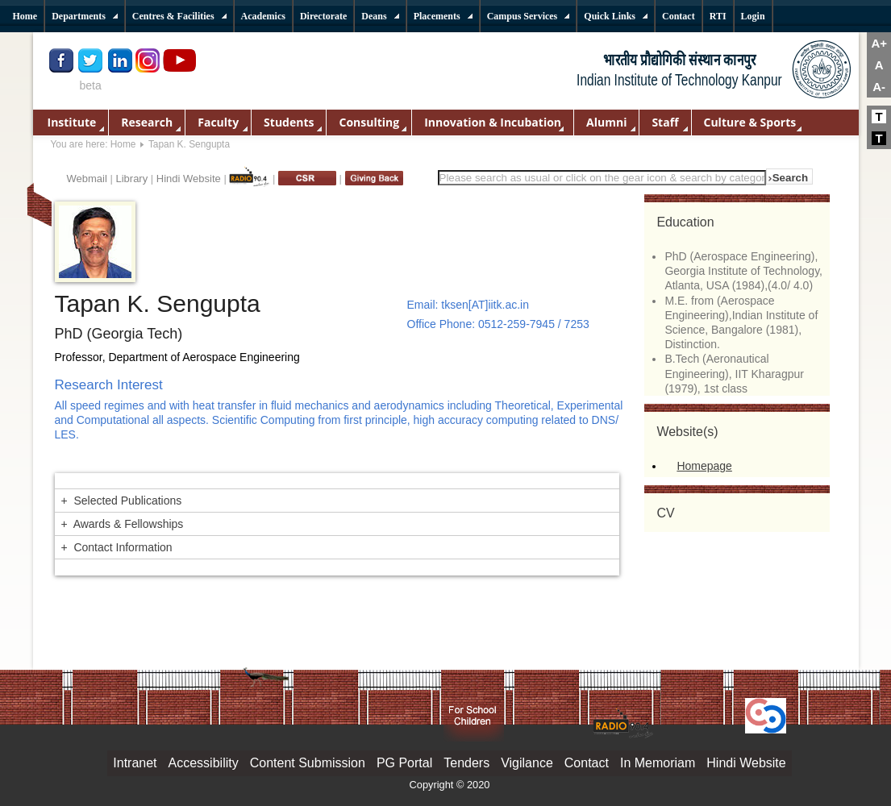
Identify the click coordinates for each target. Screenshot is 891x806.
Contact (586, 763)
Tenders (466, 763)
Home (123, 144)
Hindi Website (188, 178)
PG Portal (404, 763)
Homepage (704, 465)
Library (131, 178)
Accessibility (204, 763)
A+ (879, 43)
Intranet (134, 763)
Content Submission (307, 763)
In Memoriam (657, 763)
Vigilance (527, 763)
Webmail (87, 178)
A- (878, 86)
